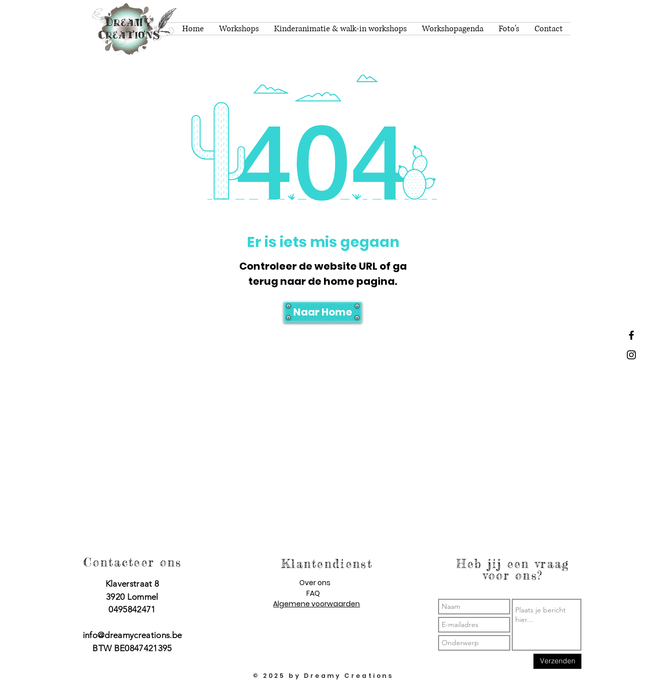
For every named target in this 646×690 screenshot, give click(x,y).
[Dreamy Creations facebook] (631, 335)
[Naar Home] (323, 312)
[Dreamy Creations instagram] (631, 355)
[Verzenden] (557, 661)
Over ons (315, 583)
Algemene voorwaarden (316, 604)
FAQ (313, 593)
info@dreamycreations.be (132, 635)
